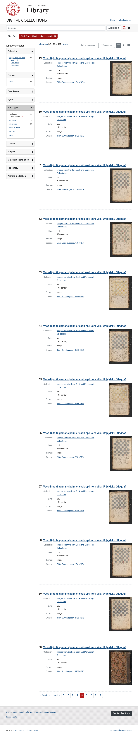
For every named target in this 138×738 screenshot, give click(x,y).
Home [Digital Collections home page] (8, 712)
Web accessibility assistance (121, 730)
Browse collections (41, 712)
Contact (53, 712)
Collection (12, 51)
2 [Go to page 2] (68, 695)
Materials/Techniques (18, 159)
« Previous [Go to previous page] (45, 695)
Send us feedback (121, 713)
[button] (38, 36)
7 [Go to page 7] (91, 695)
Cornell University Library (21, 730)
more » (11, 135)
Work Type (13, 107)
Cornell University (13, 9)
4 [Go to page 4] (77, 695)
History (113, 20)
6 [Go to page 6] (86, 695)
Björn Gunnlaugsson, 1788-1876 (70, 82)
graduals (12, 131)
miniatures (13, 124)
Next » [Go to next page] (57, 695)
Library (37, 9)
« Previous (43, 44)
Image (11, 82)
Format (11, 75)
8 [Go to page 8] (95, 695)
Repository (13, 168)
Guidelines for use (25, 712)
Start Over (12, 36)
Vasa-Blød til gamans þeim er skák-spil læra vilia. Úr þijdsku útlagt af (84, 58)
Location (12, 143)
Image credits (11, 717)
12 (106, 45)
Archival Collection (17, 176)
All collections (124, 20)
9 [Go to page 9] (100, 695)
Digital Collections (26, 20)
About (15, 712)
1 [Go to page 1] (63, 695)
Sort (87, 45)
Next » (65, 44)
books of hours (14, 128)
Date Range (13, 91)
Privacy (35, 730)
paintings (12, 120)
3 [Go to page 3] (72, 695)
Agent (10, 99)
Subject (11, 151)
